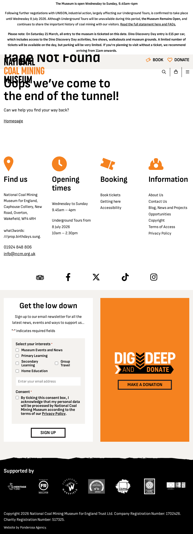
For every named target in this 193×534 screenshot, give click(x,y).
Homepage (13, 121)
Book (158, 59)
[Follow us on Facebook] (68, 277)
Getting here (110, 201)
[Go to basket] (176, 72)
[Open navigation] (185, 72)
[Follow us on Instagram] (153, 277)
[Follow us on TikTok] (125, 277)
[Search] (164, 72)
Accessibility (110, 207)
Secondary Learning (29, 363)
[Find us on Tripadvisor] (40, 278)
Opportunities (160, 214)
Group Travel (65, 363)
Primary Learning (34, 356)
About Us (156, 195)
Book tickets (110, 195)
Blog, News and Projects (168, 207)
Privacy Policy (160, 233)
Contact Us (158, 201)
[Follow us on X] (96, 277)
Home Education (34, 371)
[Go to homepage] (24, 72)
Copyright (157, 220)
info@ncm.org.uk (19, 253)
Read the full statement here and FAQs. (148, 24)
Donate (181, 59)
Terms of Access (162, 227)
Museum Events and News (42, 350)
